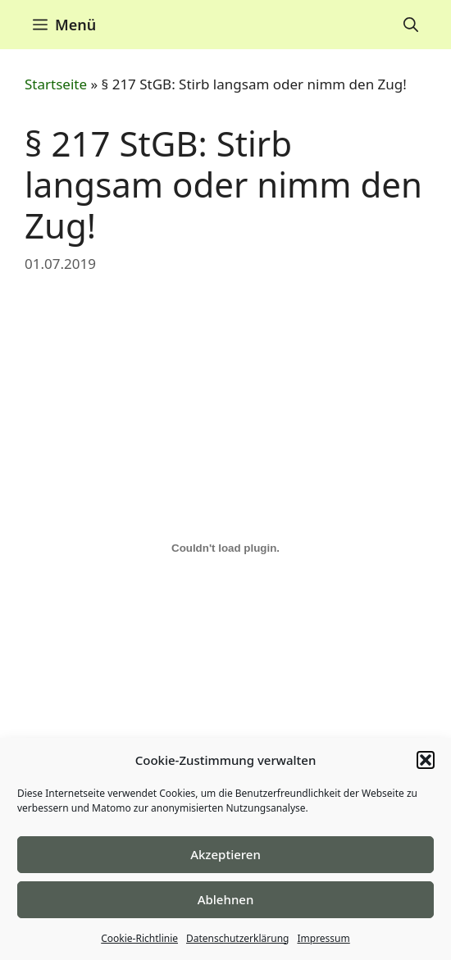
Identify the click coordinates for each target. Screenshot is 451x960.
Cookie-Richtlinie (139, 938)
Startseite (56, 84)
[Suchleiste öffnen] (411, 24)
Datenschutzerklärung (237, 938)
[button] (425, 760)
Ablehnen (226, 899)
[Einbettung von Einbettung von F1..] (225, 548)
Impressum (323, 938)
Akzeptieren (225, 854)
